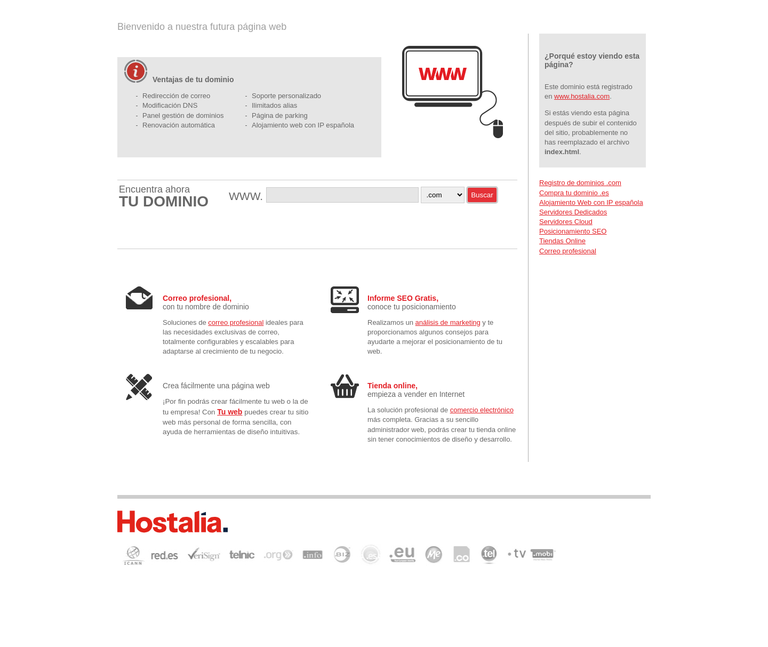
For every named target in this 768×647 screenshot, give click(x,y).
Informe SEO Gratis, (402, 298)
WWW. (247, 196)
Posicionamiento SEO (572, 231)
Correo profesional (567, 251)
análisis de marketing (448, 322)
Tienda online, (392, 385)
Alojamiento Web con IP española (591, 202)
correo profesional (235, 322)
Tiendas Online (562, 241)
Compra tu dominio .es (574, 193)
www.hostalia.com (582, 96)
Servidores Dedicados (573, 212)
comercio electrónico (482, 410)
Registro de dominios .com (580, 183)
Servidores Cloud (566, 222)
